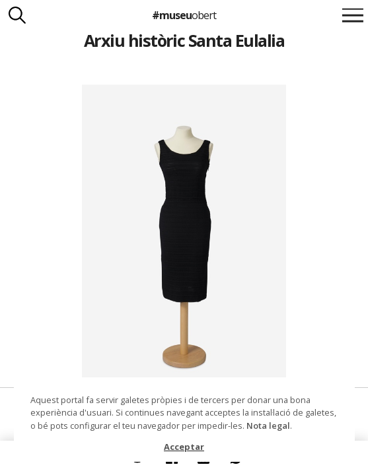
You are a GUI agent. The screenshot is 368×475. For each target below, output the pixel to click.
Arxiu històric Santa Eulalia (184, 40)
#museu (184, 15)
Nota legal (268, 425)
